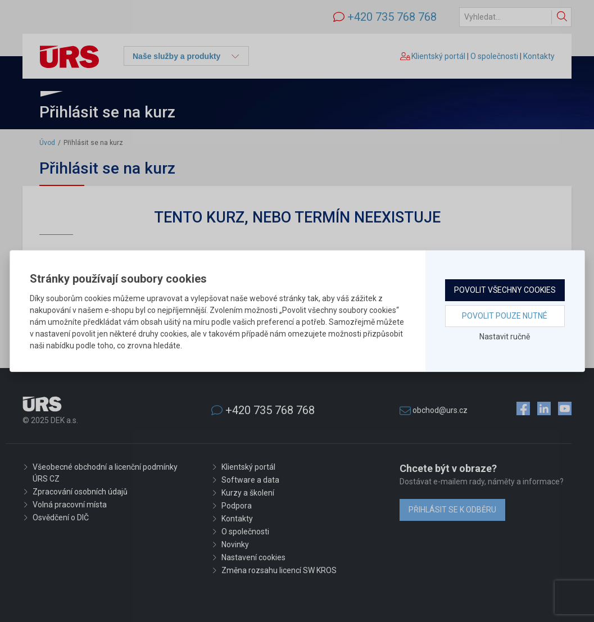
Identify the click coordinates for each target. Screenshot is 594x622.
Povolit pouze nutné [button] (504, 315)
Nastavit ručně (504, 336)
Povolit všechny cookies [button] (505, 289)
